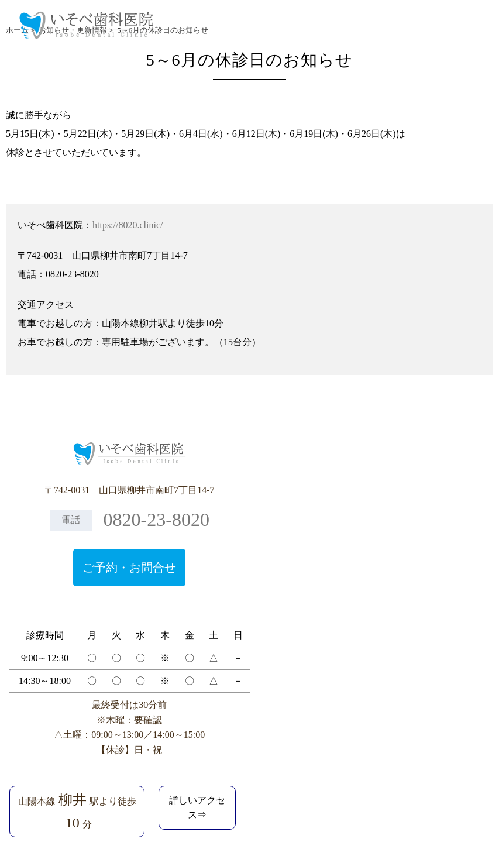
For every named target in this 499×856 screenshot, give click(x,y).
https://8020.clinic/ (127, 225)
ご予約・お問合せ (129, 567)
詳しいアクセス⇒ (197, 807)
